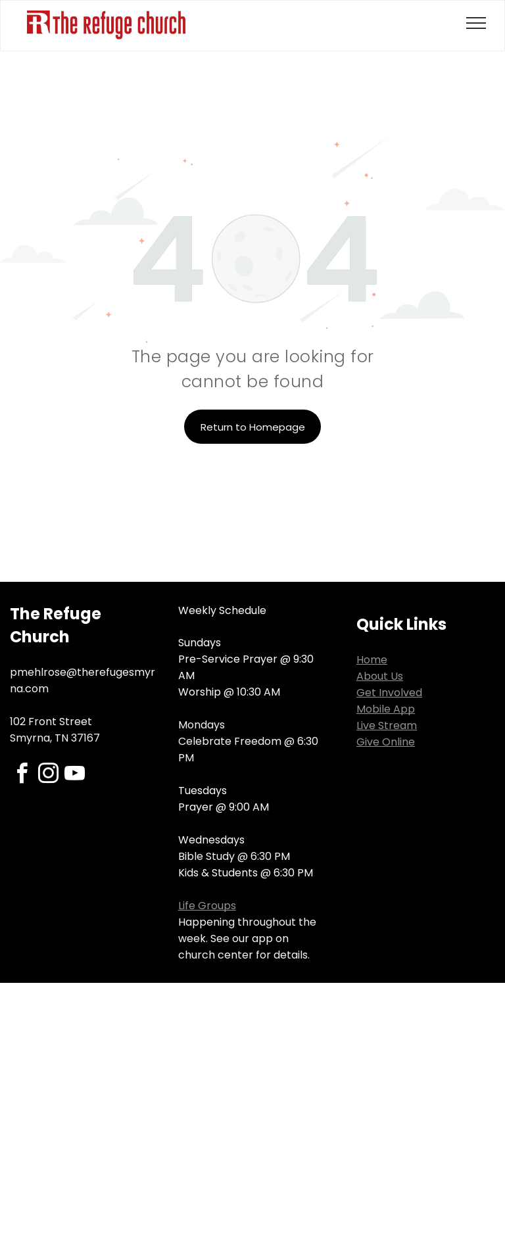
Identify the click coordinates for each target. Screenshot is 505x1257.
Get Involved (389, 692)
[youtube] (74, 775)
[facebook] (22, 775)
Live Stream (386, 725)
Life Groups (207, 905)
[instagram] (48, 775)
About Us (379, 676)
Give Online (385, 741)
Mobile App (385, 709)
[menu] (476, 23)
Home (371, 659)
